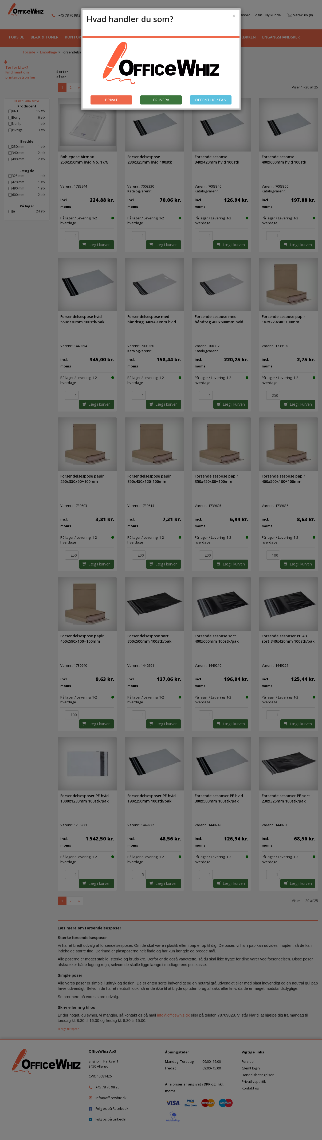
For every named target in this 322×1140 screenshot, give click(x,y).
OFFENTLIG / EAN (210, 99)
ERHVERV (161, 99)
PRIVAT (111, 99)
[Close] (233, 16)
